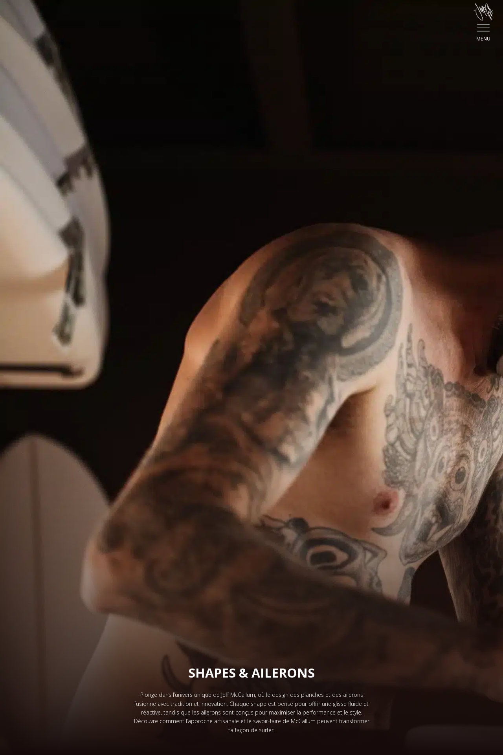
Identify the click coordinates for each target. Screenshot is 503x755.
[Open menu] (483, 28)
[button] (483, 21)
